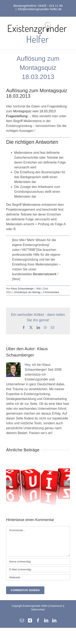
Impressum (56, 605)
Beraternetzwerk (45, 274)
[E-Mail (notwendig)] (38, 569)
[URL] (38, 577)
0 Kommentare (51, 292)
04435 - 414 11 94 (50, 5)
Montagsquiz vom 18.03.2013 (34, 111)
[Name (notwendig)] (38, 561)
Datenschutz (38, 609)
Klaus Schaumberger (22, 288)
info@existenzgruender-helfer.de (40, 9)
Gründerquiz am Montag (27, 292)
